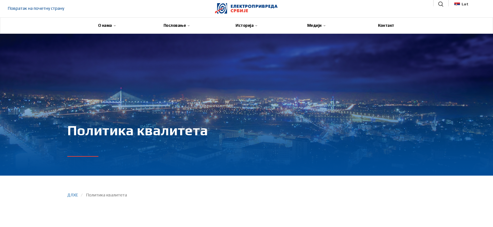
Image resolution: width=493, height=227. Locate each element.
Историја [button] (246, 25)
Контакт (386, 25)
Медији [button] (316, 25)
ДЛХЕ (72, 194)
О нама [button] (107, 25)
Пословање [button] (176, 25)
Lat (461, 4)
